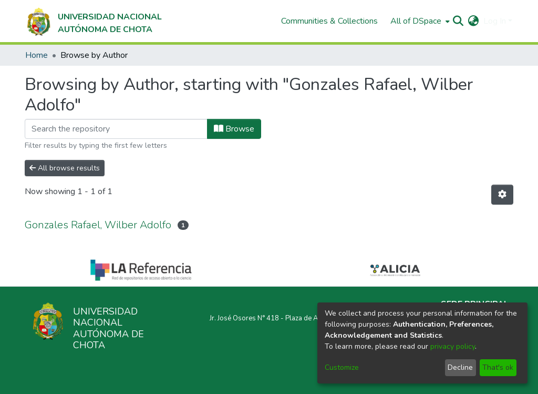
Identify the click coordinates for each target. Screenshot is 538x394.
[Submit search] (458, 21)
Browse (234, 129)
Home (36, 55)
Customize (342, 367)
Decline (460, 367)
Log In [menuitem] (494, 21)
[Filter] (116, 129)
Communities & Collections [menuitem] (329, 21)
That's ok (497, 367)
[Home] (93, 21)
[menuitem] (419, 21)
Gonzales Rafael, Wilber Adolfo (98, 225)
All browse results (64, 168)
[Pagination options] (502, 195)
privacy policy (452, 346)
